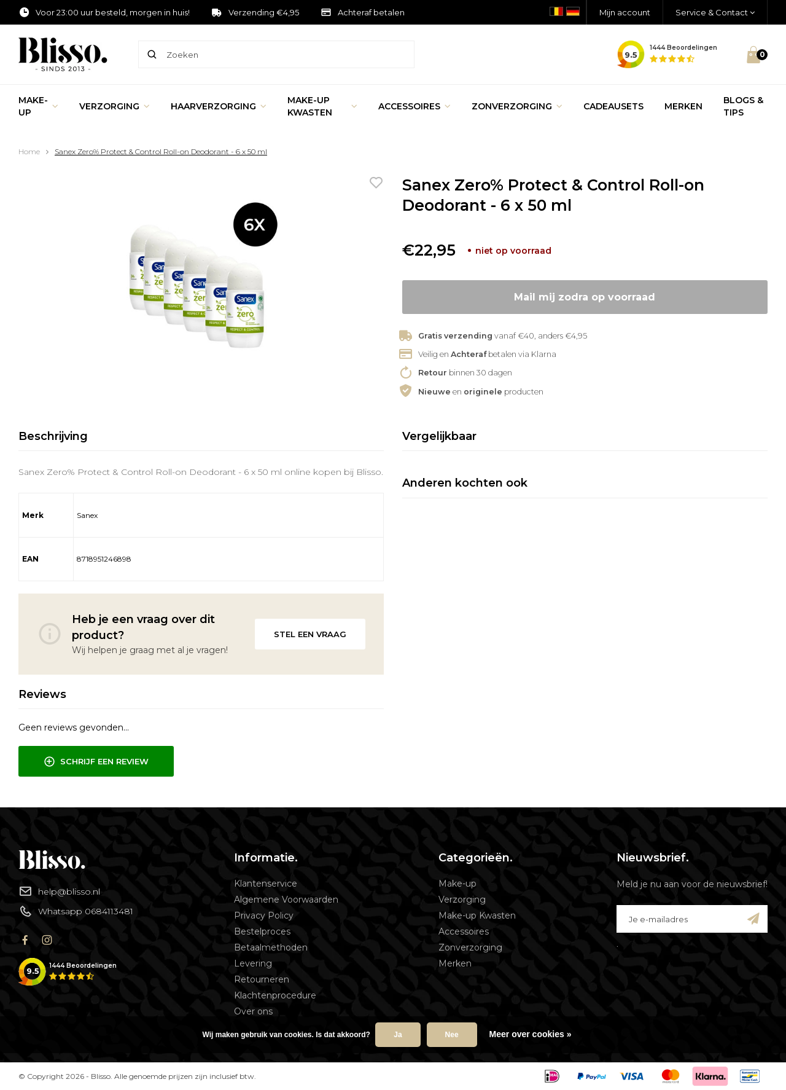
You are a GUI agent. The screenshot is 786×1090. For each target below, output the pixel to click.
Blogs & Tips (743, 106)
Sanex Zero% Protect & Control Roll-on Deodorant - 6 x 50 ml (161, 151)
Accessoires (414, 106)
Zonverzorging (517, 106)
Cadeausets (613, 106)
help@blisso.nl (59, 891)
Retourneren (261, 979)
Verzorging (114, 106)
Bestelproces (262, 931)
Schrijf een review (96, 762)
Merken (683, 106)
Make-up (38, 106)
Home (29, 151)
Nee (452, 1034)
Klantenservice (265, 883)
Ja (398, 1034)
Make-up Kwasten (322, 106)
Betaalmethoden (271, 947)
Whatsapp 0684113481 (75, 911)
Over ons (253, 1011)
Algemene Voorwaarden (286, 899)
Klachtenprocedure (275, 995)
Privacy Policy (264, 915)
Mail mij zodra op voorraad (584, 297)
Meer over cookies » (530, 1034)
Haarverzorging (219, 106)
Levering (253, 963)
